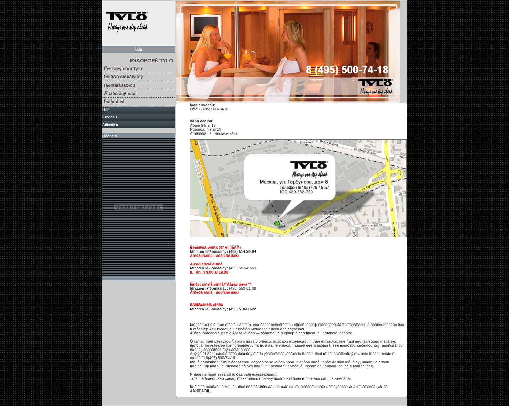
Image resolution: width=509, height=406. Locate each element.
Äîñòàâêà (110, 124)
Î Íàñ (105, 110)
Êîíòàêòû (109, 117)
